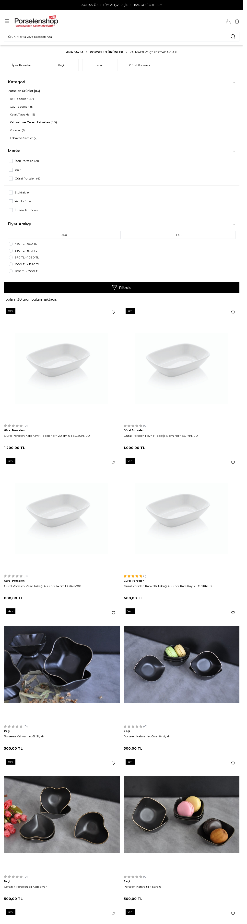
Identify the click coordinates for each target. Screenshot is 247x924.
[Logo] (38, 21)
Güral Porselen (139, 65)
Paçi (61, 65)
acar (100, 65)
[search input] (121, 36)
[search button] (233, 36)
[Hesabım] (228, 21)
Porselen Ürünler (106, 52)
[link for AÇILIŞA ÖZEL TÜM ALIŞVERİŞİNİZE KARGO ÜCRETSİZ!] (121, 5)
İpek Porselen (21, 65)
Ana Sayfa (74, 52)
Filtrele (121, 287)
